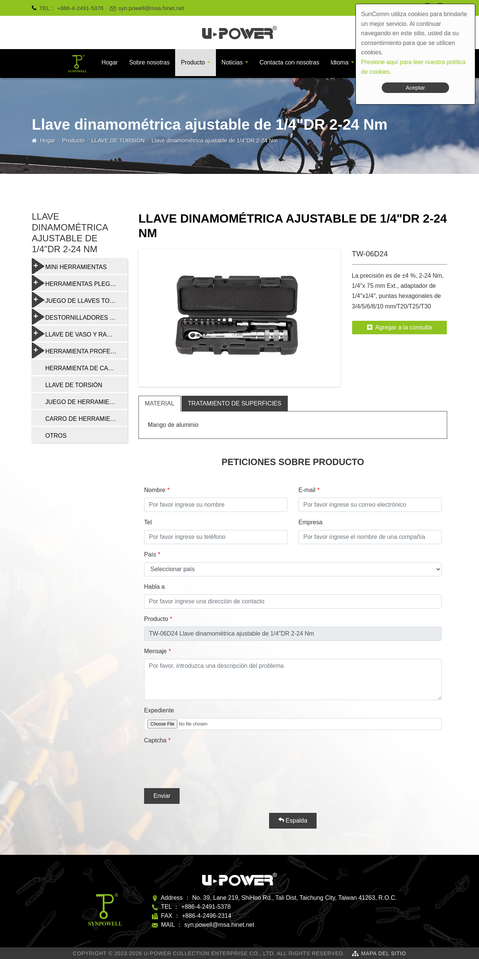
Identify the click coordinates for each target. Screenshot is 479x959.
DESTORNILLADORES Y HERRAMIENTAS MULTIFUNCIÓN (79, 317)
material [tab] (159, 403)
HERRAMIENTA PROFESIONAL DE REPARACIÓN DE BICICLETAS (79, 350)
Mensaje (155, 651)
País (150, 554)
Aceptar (415, 87)
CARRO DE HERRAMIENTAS (85, 419)
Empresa (311, 522)
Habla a (154, 586)
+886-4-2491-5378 (80, 8)
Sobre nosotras (149, 62)
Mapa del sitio (383, 953)
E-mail (307, 490)
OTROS (56, 435)
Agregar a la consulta (399, 327)
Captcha (155, 740)
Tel (148, 522)
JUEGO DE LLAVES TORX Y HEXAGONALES (79, 300)
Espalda (292, 820)
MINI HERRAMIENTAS (69, 266)
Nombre (154, 490)
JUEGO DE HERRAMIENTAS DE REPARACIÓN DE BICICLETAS (86, 402)
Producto (193, 62)
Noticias (232, 62)
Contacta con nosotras (289, 62)
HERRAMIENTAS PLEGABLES (79, 283)
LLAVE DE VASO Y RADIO (75, 333)
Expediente (159, 710)
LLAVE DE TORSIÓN (118, 140)
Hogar (109, 62)
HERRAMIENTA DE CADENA (85, 368)
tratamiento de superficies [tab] (234, 403)
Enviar (161, 796)
